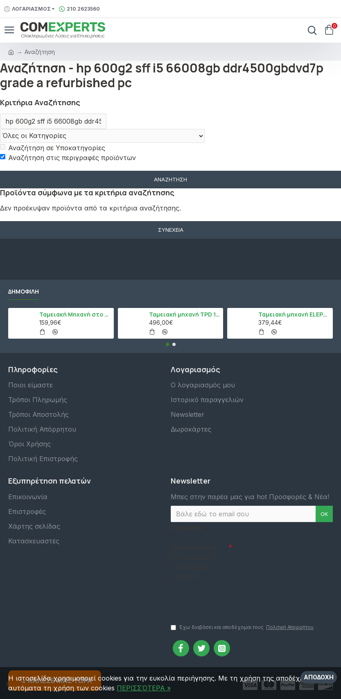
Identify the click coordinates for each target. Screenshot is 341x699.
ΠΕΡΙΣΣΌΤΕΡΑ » (144, 688)
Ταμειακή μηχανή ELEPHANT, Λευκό (294, 314)
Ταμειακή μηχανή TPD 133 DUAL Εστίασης (185, 314)
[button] (167, 344)
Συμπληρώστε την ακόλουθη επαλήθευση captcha (194, 562)
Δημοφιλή (23, 291)
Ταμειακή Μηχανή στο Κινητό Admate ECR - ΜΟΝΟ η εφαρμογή (75, 314)
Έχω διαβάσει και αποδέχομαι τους (243, 627)
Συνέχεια (170, 229)
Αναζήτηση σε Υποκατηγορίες (52, 148)
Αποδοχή (319, 677)
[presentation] (228, 598)
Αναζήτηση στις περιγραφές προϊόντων (68, 158)
